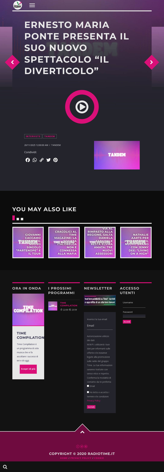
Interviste (33, 136)
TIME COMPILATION (68, 304)
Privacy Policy (93, 400)
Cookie (99, 458)
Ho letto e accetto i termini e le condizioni (98, 396)
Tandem (49, 136)
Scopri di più (28, 242)
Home (64, 458)
